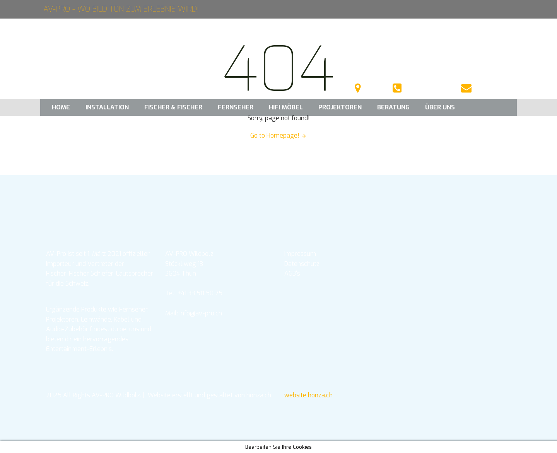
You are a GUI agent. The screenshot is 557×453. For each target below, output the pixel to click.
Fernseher (235, 107)
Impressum (300, 254)
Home (61, 107)
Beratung (393, 107)
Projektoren (340, 107)
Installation (107, 107)
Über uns (440, 107)
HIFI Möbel (286, 107)
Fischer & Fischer (173, 107)
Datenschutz (302, 264)
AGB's (292, 273)
